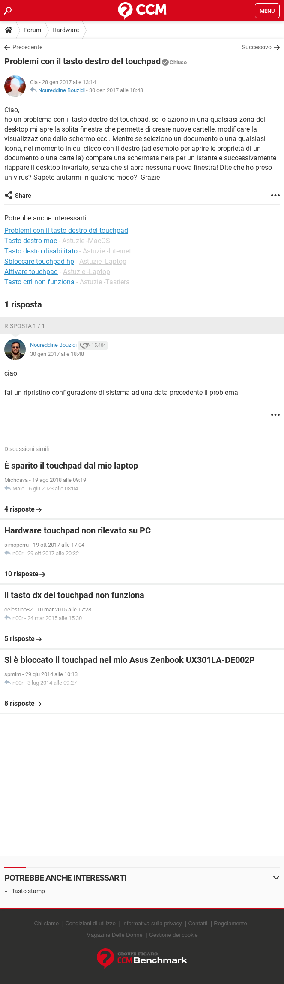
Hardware (65, 30)
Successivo (257, 47)
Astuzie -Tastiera (105, 282)
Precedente (27, 47)
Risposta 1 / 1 (24, 325)
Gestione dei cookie (173, 935)
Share (23, 195)
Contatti (197, 923)
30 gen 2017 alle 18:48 (116, 90)
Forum (32, 30)
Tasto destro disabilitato (41, 251)
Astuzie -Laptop (102, 261)
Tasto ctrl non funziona (39, 282)
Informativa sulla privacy (152, 923)
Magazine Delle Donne (114, 935)
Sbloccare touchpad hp (39, 261)
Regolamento (230, 923)
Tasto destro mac (30, 241)
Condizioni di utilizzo (90, 923)
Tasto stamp (28, 891)
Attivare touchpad (31, 272)
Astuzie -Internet (107, 251)
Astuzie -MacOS (86, 241)
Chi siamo (46, 923)
